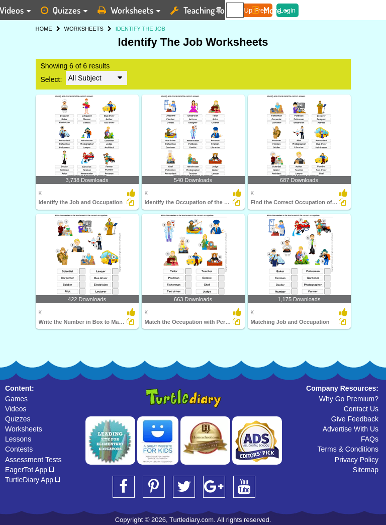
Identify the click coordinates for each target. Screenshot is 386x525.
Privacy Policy (356, 460)
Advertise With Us (350, 429)
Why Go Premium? (348, 399)
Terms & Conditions (348, 449)
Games (16, 399)
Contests (19, 449)
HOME (44, 29)
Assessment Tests (33, 460)
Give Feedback (354, 419)
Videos (16, 409)
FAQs (369, 439)
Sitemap (365, 470)
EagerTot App (29, 470)
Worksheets (23, 429)
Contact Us (361, 409)
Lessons (18, 439)
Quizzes (18, 419)
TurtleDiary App (32, 480)
